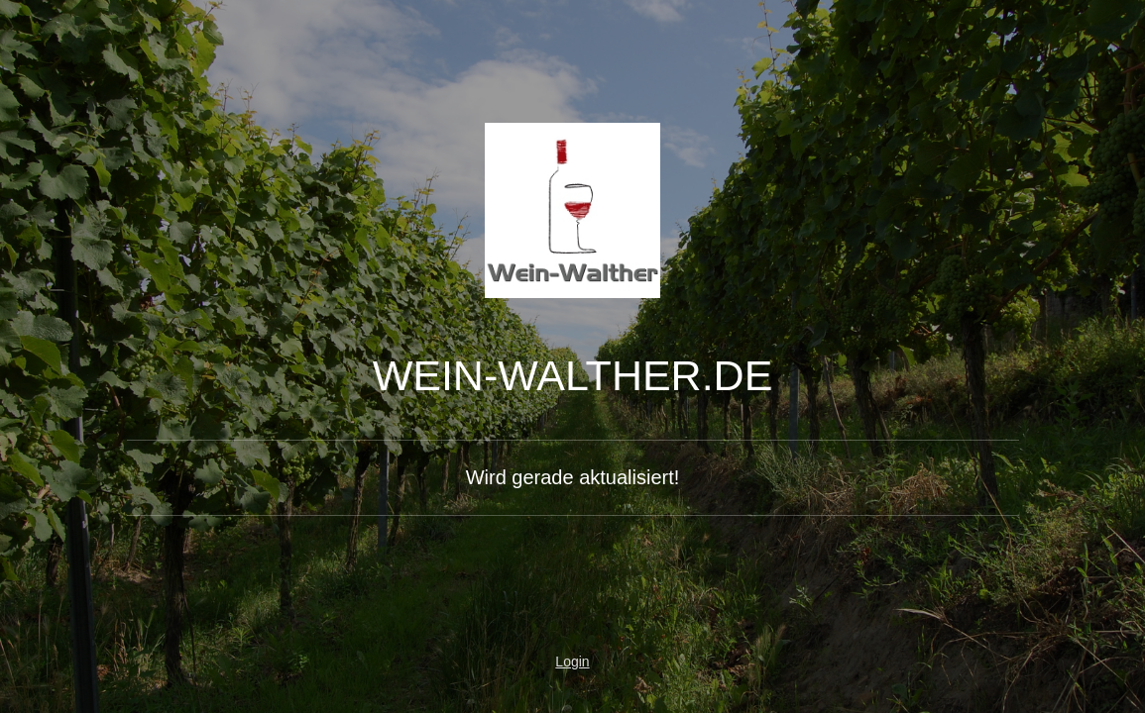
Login (572, 661)
